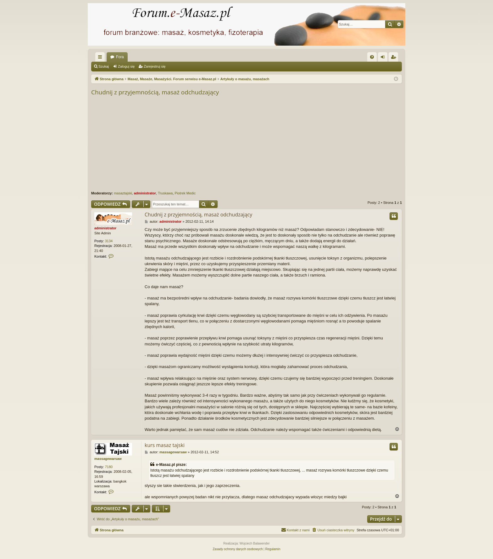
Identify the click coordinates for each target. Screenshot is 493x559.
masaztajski (123, 193)
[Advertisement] (279, 144)
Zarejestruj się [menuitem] (394, 58)
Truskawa (165, 193)
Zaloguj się (126, 66)
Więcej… (101, 58)
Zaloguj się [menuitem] (384, 58)
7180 (109, 467)
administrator (145, 193)
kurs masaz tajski (165, 445)
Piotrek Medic (185, 193)
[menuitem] (372, 57)
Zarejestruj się (154, 66)
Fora (120, 57)
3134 (109, 241)
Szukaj (103, 66)
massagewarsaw (108, 459)
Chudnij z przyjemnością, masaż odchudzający (155, 92)
